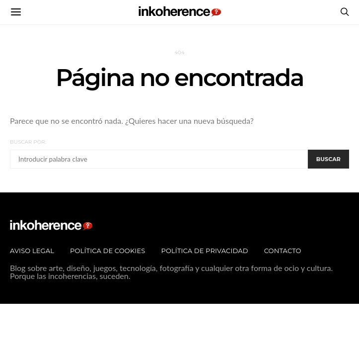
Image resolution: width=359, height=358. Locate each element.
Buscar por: (28, 142)
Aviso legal (32, 251)
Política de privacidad (204, 251)
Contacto (282, 251)
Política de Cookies (107, 251)
